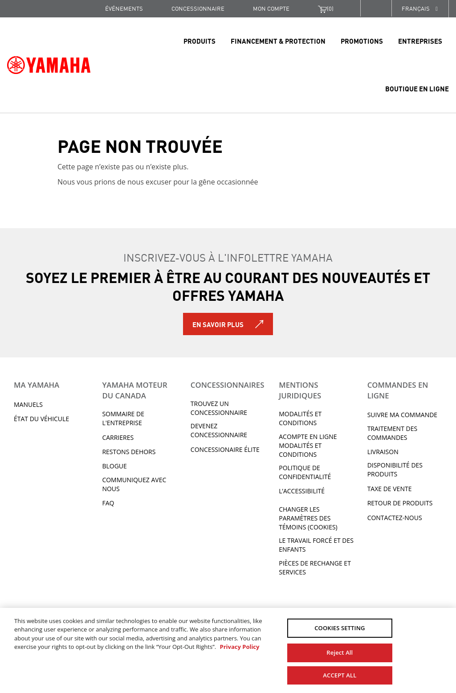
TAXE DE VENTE (389, 488)
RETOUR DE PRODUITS (400, 503)
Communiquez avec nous (134, 484)
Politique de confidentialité (305, 472)
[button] (376, 8)
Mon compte (271, 8)
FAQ (108, 503)
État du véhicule (41, 418)
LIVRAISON (383, 451)
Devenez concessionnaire (219, 430)
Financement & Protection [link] (278, 40)
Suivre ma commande (402, 414)
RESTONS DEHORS (128, 451)
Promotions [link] (362, 40)
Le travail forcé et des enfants (316, 545)
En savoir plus (218, 324)
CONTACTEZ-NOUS (394, 517)
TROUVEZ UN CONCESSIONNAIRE (219, 408)
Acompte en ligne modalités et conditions (308, 445)
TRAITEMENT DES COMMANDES (392, 433)
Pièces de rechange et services (315, 567)
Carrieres (118, 437)
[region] (228, 650)
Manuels (28, 404)
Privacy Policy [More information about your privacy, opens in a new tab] (239, 647)
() (326, 8)
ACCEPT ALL (339, 674)
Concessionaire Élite (225, 449)
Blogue (114, 466)
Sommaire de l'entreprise (123, 418)
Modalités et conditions (300, 418)
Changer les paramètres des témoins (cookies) (308, 518)
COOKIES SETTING (339, 628)
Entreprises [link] (420, 40)
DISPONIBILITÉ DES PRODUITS (395, 469)
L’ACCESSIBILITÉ (302, 491)
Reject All (339, 652)
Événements (124, 8)
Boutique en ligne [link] (417, 88)
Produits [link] (199, 40)
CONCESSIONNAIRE (197, 8)
